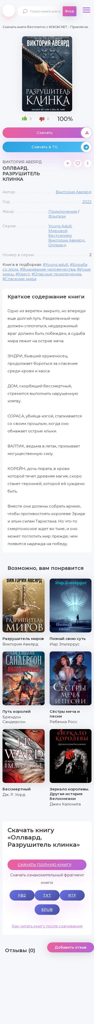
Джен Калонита (65, 804)
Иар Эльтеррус (65, 644)
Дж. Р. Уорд (14, 794)
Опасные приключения (57, 274)
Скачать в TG (62, 147)
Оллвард (57, 245)
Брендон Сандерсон (14, 719)
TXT (47, 895)
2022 (86, 201)
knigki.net (9, 10)
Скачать (64, 132)
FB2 (22, 895)
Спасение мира (20, 278)
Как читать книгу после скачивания (47, 926)
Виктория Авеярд (73, 192)
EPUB (47, 909)
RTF (72, 895)
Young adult (56, 264)
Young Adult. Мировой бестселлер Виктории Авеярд (66, 233)
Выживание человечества (48, 269)
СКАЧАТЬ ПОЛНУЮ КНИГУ (44, 864)
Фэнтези (57, 216)
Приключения (62, 211)
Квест (24, 274)
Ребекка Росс (63, 721)
